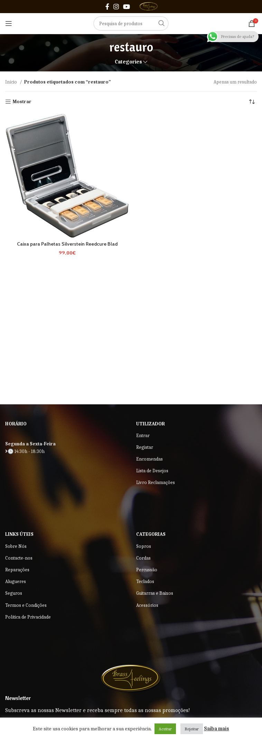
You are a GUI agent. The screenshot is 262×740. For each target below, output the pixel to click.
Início (11, 82)
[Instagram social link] (116, 6)
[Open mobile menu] (9, 23)
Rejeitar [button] (192, 728)
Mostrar (22, 102)
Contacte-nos (18, 558)
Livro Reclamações (155, 482)
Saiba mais (216, 729)
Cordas (143, 558)
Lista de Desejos (152, 471)
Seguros (13, 593)
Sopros (143, 546)
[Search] (131, 23)
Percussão (146, 570)
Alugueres (15, 581)
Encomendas (149, 459)
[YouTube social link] (126, 6)
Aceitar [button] (165, 728)
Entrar (143, 435)
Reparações (17, 570)
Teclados (145, 581)
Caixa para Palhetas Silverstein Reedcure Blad (67, 244)
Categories (128, 62)
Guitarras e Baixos (154, 593)
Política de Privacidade (28, 617)
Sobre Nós (16, 546)
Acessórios (147, 605)
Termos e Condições (26, 605)
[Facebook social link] (107, 6)
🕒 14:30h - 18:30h (25, 451)
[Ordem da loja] (251, 102)
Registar (144, 447)
